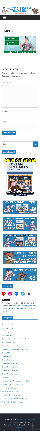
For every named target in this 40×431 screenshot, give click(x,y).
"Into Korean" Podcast (9, 325)
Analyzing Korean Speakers (11, 332)
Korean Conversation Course (12, 346)
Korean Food (6, 356)
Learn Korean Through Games (12, 384)
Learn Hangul (6, 377)
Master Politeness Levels (10, 391)
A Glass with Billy (8, 328)
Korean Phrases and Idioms (11, 367)
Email (4, 122)
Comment (6, 82)
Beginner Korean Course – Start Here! (15, 339)
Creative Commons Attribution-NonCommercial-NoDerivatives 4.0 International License (19, 308)
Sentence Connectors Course (12, 395)
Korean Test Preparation (10, 370)
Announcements (7, 335)
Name (5, 111)
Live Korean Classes (9, 388)
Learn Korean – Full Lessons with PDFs (15, 381)
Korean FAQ (6, 353)
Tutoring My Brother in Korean (13, 402)
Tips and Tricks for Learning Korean (14, 398)
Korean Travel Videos (9, 374)
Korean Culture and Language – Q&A (15, 349)
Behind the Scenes (8, 342)
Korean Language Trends (11, 363)
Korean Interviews (8, 360)
